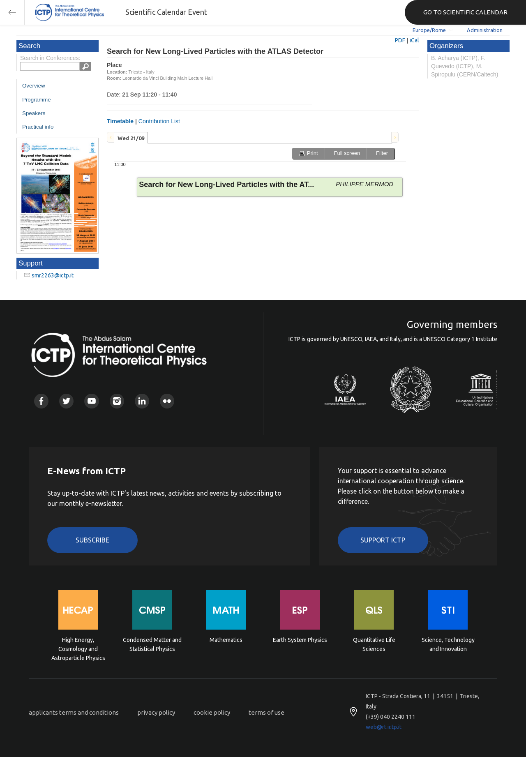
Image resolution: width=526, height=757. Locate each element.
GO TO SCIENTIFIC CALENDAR (465, 12)
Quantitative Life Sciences (374, 644)
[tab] (131, 137)
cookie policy (212, 712)
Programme (36, 100)
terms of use (266, 712)
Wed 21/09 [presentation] (131, 138)
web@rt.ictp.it (383, 727)
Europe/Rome (429, 30)
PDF (400, 40)
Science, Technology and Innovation (448, 644)
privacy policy (156, 712)
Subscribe (92, 540)
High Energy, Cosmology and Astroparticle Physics (78, 648)
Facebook (41, 401)
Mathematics (226, 640)
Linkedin (142, 401)
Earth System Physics (300, 640)
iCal (414, 40)
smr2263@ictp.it (53, 275)
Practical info (37, 127)
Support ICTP (382, 540)
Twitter (66, 401)
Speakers (33, 113)
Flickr (167, 401)
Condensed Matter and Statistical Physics (152, 644)
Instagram (117, 401)
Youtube (91, 401)
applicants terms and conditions (74, 712)
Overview (33, 86)
